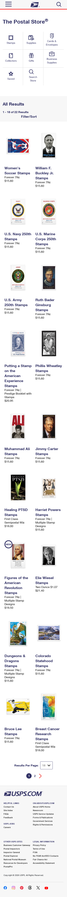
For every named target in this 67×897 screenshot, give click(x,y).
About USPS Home (41, 807)
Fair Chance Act (40, 859)
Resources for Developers (16, 863)
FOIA (35, 852)
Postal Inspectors (12, 849)
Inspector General (12, 852)
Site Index (8, 810)
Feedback (8, 817)
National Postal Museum (15, 859)
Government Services (43, 821)
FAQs (6, 814)
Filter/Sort (28, 116)
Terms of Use (39, 849)
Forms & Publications (43, 817)
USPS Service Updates (43, 814)
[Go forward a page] (40, 776)
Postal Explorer (11, 856)
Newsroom (38, 810)
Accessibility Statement (44, 863)
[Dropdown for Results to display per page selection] (46, 765)
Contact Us (9, 807)
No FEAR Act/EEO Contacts (45, 856)
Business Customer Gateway (17, 845)
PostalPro (8, 866)
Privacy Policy (39, 845)
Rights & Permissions (43, 824)
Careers (7, 827)
